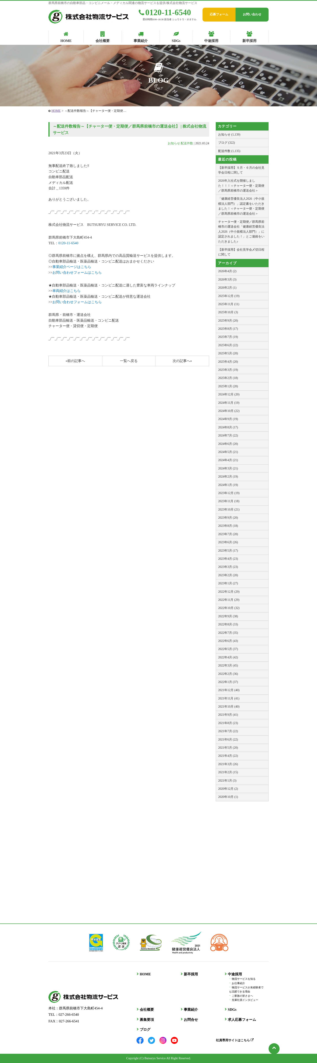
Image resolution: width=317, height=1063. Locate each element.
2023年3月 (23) (228, 567)
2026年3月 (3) (227, 279)
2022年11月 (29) (228, 599)
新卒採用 (191, 974)
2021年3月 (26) (228, 764)
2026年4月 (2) (227, 271)
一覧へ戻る (129, 361)
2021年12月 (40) (229, 690)
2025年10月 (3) (228, 312)
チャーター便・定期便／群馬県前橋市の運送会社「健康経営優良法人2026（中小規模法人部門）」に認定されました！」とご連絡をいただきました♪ (241, 231)
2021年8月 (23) (228, 723)
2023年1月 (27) (228, 583)
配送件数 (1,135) (229, 151)
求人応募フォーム (242, 1019)
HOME (56, 110)
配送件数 (187, 143)
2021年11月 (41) (228, 698)
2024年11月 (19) (228, 402)
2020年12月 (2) (228, 788)
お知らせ (174, 143)
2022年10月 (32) (229, 608)
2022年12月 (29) (229, 591)
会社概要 (147, 1009)
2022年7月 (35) (228, 632)
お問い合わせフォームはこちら (77, 272)
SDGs (232, 1009)
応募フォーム (219, 14)
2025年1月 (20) (228, 386)
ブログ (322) (226, 142)
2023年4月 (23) (228, 558)
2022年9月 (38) (228, 616)
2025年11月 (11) (228, 304)
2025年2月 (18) (228, 378)
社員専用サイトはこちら (235, 1040)
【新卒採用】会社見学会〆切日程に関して (241, 252)
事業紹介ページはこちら (71, 267)
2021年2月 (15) (228, 772)
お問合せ (191, 1019)
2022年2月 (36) (228, 673)
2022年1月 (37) (228, 682)
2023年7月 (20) (228, 534)
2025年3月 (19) (228, 369)
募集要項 (147, 1019)
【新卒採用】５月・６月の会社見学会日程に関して (241, 170)
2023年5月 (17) (228, 550)
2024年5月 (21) (228, 452)
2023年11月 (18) (228, 501)
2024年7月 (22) (228, 435)
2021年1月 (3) (227, 780)
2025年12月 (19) (229, 296)
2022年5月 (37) (228, 649)
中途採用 (235, 974)
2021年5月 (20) (228, 747)
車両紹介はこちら (66, 291)
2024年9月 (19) (228, 419)
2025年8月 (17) (228, 328)
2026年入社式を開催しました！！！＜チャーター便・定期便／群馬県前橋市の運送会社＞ (241, 185)
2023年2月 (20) (228, 575)
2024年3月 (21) (228, 468)
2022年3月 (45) (228, 665)
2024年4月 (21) (228, 460)
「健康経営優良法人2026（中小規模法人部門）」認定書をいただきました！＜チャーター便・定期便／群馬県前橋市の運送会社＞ (241, 206)
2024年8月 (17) (228, 427)
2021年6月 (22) (228, 739)
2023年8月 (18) (228, 525)
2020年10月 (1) (228, 797)
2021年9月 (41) (228, 714)
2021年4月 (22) (228, 755)
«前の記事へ (75, 361)
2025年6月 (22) (228, 345)
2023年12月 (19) (229, 493)
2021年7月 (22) (228, 731)
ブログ (145, 1029)
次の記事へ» (182, 361)
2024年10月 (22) (229, 411)
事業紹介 (191, 1009)
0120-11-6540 (165, 12)
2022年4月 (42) (228, 657)
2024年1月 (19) (228, 485)
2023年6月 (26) (228, 542)
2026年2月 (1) (227, 287)
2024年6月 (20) (228, 443)
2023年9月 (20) (228, 517)
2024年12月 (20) (229, 394)
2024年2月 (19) (228, 476)
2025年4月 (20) (228, 361)
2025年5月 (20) (228, 353)
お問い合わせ (252, 14)
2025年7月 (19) (228, 337)
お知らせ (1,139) (229, 134)
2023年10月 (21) (229, 509)
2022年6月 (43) (228, 641)
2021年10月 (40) (229, 706)
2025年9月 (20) (228, 320)
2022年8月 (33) (228, 624)
